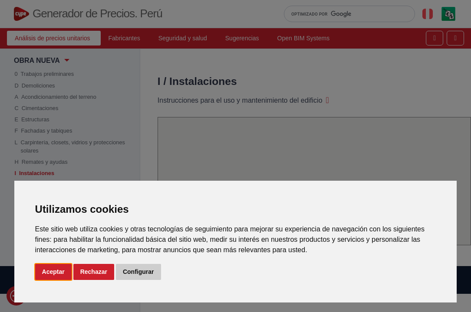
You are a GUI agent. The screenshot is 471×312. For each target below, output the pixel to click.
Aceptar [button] (53, 271)
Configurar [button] (138, 271)
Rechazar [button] (93, 271)
